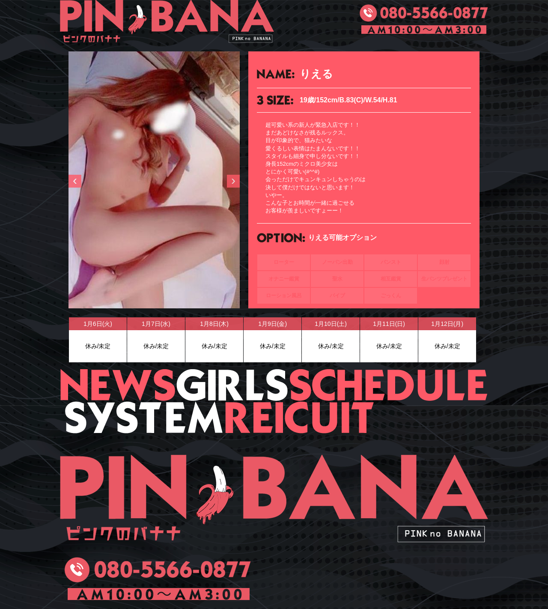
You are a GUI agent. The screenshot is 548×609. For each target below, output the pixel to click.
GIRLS (232, 385)
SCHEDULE (388, 385)
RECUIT (300, 417)
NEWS (118, 385)
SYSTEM (142, 417)
